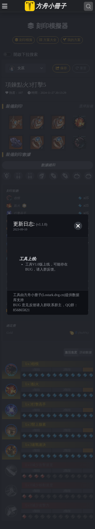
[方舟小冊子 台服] (45, 6)
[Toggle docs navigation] (4, 6)
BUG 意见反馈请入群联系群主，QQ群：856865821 (45, 307)
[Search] (88, 6)
